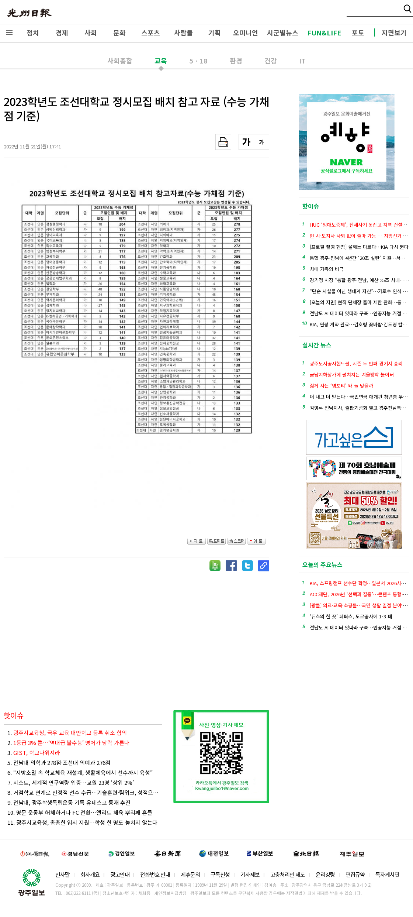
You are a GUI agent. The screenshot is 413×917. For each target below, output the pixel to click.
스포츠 (150, 32)
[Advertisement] (137, 634)
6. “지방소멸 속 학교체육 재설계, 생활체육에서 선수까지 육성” (80, 772)
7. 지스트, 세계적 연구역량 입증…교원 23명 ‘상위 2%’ (70, 782)
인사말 (62, 874)
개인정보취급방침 (170, 893)
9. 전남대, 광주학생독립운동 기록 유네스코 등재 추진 (69, 802)
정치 (33, 32)
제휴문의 (190, 874)
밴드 (352, 12)
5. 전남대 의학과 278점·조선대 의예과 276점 (59, 762)
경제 (62, 32)
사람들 (183, 32)
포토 (358, 32)
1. (67, 732)
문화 (119, 32)
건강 (270, 60)
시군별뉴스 (282, 32)
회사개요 (90, 874)
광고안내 (119, 874)
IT (302, 60)
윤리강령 (325, 874)
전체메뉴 (9, 32)
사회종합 (119, 60)
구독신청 (220, 874)
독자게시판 (387, 874)
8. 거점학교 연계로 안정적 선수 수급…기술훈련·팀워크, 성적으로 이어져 (84, 792)
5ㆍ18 (198, 60)
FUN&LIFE (324, 32)
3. (33, 752)
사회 (90, 32)
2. (68, 742)
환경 (236, 60)
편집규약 (355, 874)
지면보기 (394, 32)
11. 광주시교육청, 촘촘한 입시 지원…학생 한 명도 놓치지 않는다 (82, 822)
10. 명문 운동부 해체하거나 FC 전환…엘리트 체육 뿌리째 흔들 (79, 812)
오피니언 (245, 32)
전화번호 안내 (155, 874)
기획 (214, 32)
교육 (161, 60)
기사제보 (250, 874)
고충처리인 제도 (287, 874)
